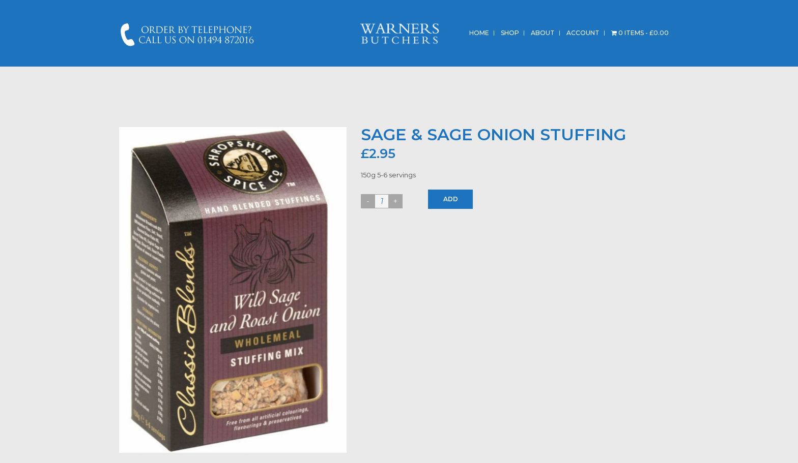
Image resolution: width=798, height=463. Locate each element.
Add (450, 199)
